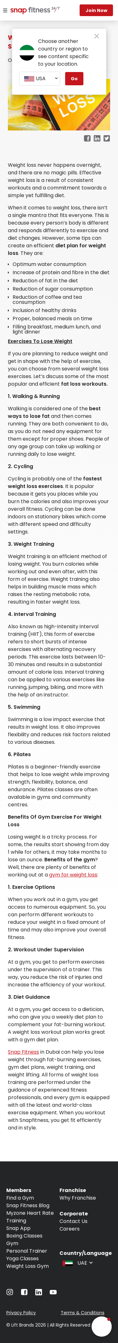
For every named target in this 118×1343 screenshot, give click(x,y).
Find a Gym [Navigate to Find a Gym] (20, 1197)
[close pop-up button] (96, 36)
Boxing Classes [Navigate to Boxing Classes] (24, 1235)
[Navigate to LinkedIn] (38, 1293)
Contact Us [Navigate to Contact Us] (73, 1221)
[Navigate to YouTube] (53, 1293)
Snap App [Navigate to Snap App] (18, 1228)
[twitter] (107, 138)
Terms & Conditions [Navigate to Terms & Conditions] (82, 1313)
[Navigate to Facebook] (24, 1293)
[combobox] (40, 78)
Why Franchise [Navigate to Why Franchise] (77, 1197)
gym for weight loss (73, 874)
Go (74, 78)
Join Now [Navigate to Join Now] (96, 10)
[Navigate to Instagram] (9, 1293)
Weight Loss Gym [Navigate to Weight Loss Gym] (27, 1266)
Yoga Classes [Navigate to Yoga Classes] (22, 1258)
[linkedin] (97, 138)
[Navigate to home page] (28, 11)
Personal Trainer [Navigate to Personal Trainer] (26, 1251)
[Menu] (5, 10)
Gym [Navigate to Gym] (12, 1243)
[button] (102, 1326)
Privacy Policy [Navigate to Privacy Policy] (21, 1313)
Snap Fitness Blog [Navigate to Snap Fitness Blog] (27, 1205)
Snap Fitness (23, 1052)
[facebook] (87, 138)
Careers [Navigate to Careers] (69, 1228)
